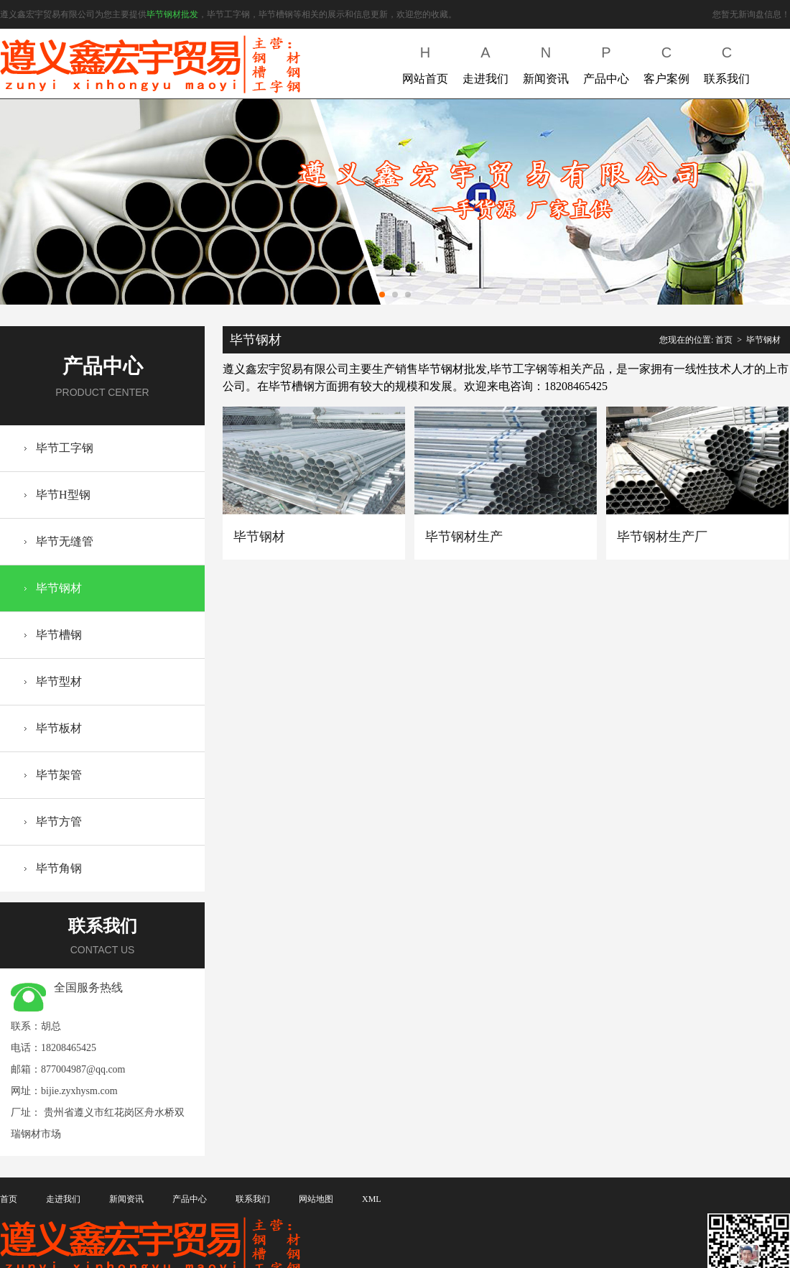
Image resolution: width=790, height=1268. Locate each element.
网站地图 (316, 1199)
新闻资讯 (546, 62)
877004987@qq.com (83, 1069)
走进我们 (485, 62)
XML (371, 1199)
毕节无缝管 (64, 541)
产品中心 (606, 62)
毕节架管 (59, 775)
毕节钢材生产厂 (662, 536)
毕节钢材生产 (464, 536)
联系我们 (727, 62)
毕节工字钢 (64, 448)
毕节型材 (59, 681)
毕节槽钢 (59, 635)
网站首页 (425, 62)
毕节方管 (59, 821)
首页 (724, 340)
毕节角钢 (59, 868)
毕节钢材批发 (172, 14)
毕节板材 (59, 728)
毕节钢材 (59, 588)
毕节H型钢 (63, 495)
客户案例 (666, 62)
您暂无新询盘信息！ (751, 14)
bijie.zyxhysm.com (79, 1091)
